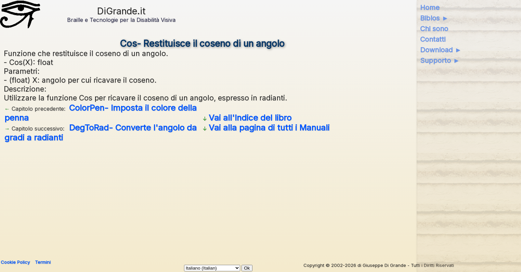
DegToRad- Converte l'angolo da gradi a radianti (100, 132)
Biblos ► (434, 18)
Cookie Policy (15, 262)
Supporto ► (440, 60)
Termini (43, 262)
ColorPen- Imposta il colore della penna (100, 113)
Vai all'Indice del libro (250, 118)
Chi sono (434, 29)
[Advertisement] (202, 198)
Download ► (440, 50)
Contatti (432, 39)
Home (430, 7)
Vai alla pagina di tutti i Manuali (269, 128)
